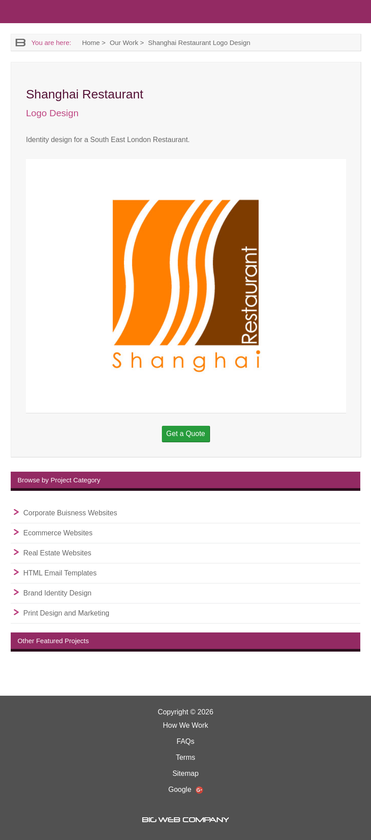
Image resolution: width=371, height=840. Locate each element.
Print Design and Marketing (66, 613)
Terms (185, 757)
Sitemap (186, 773)
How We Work (185, 725)
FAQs (185, 741)
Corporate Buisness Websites (70, 513)
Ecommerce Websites (57, 533)
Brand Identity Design (57, 593)
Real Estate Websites (57, 553)
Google (185, 790)
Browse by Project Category (58, 480)
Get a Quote (185, 433)
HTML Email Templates (60, 573)
